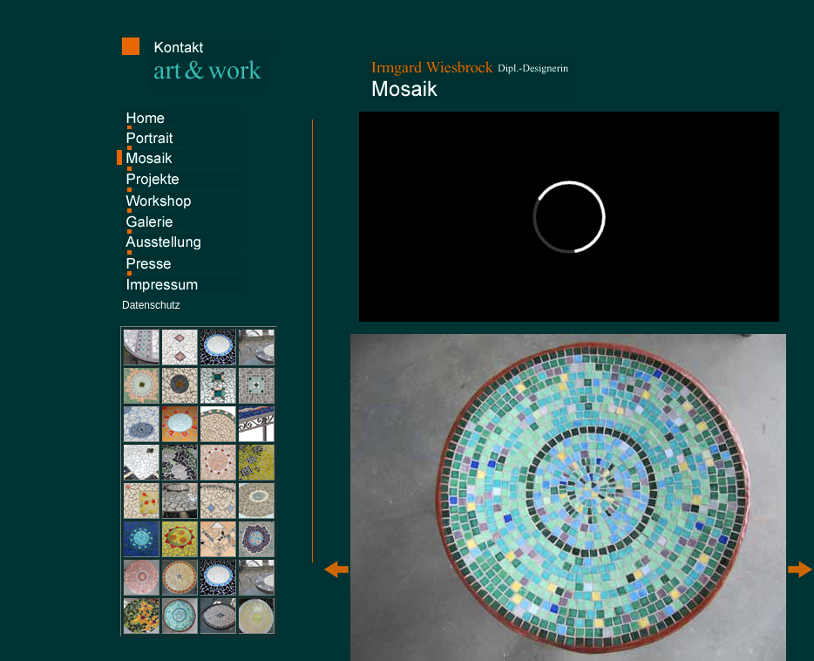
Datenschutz (151, 305)
